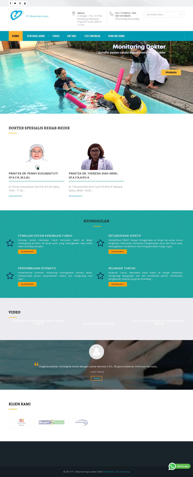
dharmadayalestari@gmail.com (131, 18)
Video (56, 36)
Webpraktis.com (111, 471)
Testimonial (92, 36)
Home (15, 36)
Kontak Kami (116, 36)
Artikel (72, 36)
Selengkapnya (171, 72)
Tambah (96, 378)
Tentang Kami (36, 36)
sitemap (126, 471)
